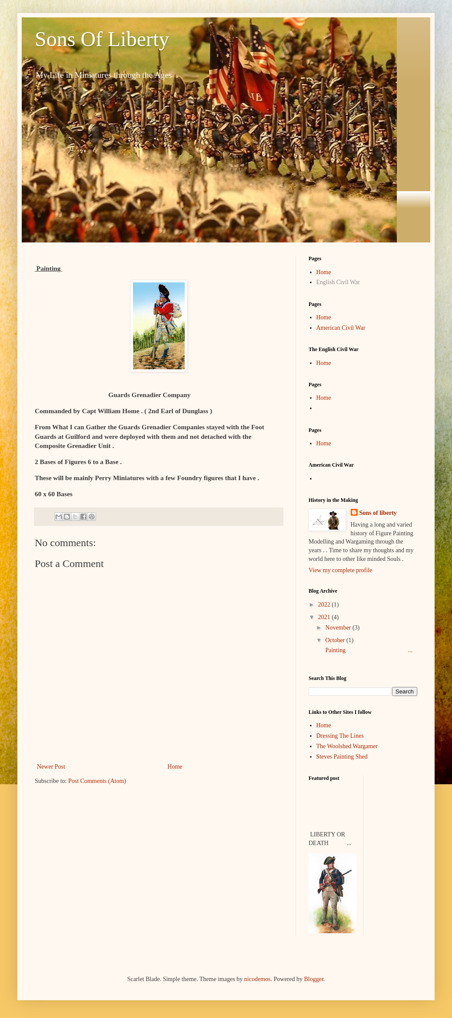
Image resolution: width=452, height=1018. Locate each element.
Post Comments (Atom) (97, 781)
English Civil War (338, 282)
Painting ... (368, 650)
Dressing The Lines (340, 736)
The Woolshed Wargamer (347, 746)
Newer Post (51, 766)
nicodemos (257, 979)
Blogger (313, 979)
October (335, 640)
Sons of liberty (378, 513)
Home (174, 766)
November (338, 627)
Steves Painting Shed (342, 756)
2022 (325, 604)
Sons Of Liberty (102, 38)
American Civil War (341, 328)
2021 (325, 617)
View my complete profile (340, 570)
